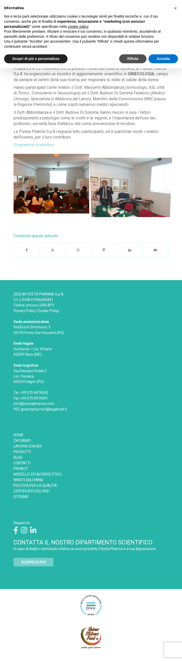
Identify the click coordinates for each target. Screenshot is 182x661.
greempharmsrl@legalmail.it (44, 409)
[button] (175, 8)
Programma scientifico (34, 144)
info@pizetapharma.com (34, 404)
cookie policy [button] (78, 26)
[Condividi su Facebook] (27, 250)
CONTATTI (22, 463)
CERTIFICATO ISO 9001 (32, 491)
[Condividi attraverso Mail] (155, 250)
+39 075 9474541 (34, 398)
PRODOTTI (22, 452)
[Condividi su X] (52, 250)
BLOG (18, 457)
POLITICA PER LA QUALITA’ (35, 485)
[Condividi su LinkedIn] (130, 250)
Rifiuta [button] (133, 59)
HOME (19, 435)
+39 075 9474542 (34, 393)
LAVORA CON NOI (28, 446)
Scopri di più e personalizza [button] (35, 59)
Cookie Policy (48, 311)
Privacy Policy (25, 311)
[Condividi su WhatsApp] (78, 250)
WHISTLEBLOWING (28, 480)
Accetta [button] (163, 59)
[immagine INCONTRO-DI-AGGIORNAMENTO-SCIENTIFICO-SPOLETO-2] (133, 185)
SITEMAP (21, 497)
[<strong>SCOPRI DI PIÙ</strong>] (33, 562)
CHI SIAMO (22, 441)
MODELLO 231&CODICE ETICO (38, 474)
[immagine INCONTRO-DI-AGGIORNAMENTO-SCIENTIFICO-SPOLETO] (53, 185)
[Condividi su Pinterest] (104, 250)
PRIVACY (21, 469)
